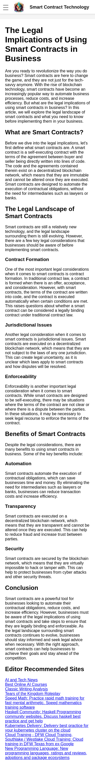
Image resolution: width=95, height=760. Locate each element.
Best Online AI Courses (26, 684)
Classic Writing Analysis (26, 689)
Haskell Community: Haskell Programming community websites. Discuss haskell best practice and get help (43, 716)
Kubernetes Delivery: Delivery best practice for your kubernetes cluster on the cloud (46, 727)
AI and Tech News (21, 680)
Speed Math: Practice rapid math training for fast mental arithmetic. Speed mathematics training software (44, 702)
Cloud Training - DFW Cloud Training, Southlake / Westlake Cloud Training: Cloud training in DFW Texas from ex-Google (44, 739)
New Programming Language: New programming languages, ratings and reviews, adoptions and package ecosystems (46, 753)
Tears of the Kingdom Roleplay (32, 693)
